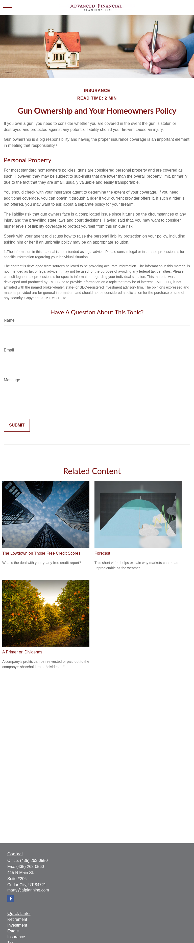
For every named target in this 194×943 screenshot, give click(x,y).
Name (9, 320)
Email (9, 350)
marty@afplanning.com (28, 890)
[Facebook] (10, 898)
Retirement (17, 919)
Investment (17, 925)
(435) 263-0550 (33, 860)
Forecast (102, 553)
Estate (13, 931)
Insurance (16, 937)
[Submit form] (17, 425)
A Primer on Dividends (22, 652)
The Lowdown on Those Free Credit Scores (41, 553)
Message (12, 380)
